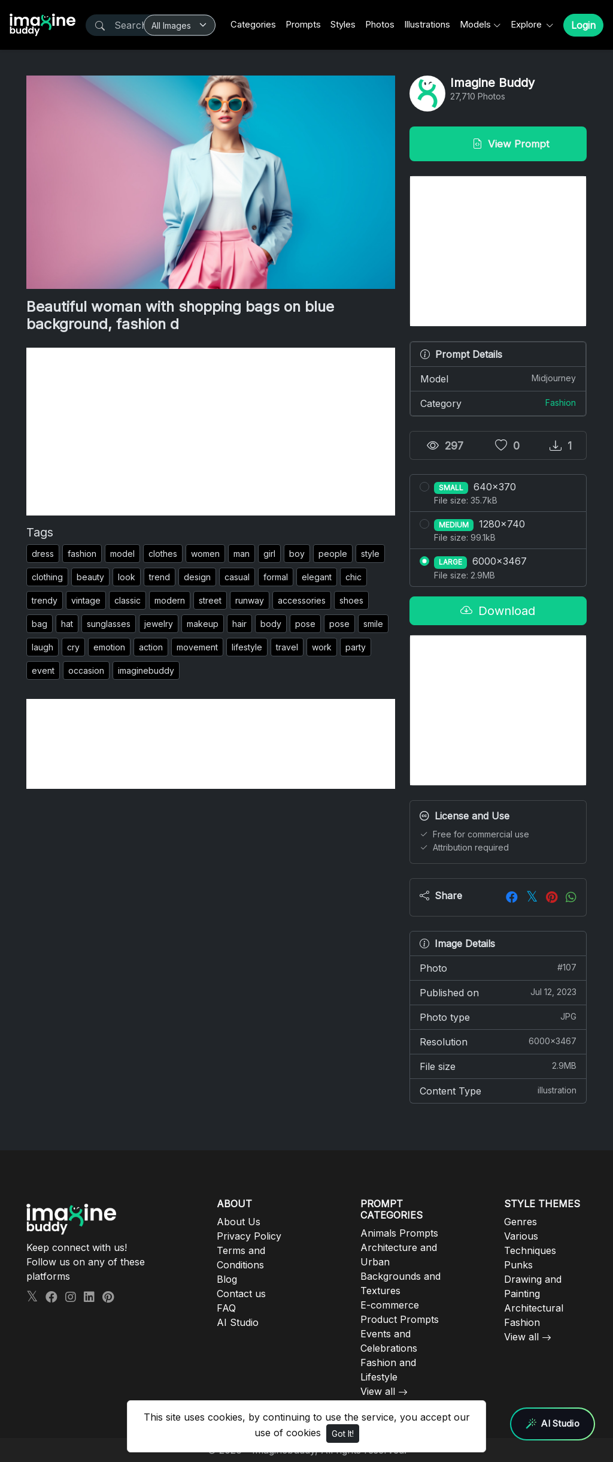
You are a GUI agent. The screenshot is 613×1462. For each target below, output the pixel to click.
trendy (44, 600)
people (332, 553)
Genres (520, 1222)
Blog (227, 1279)
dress (43, 553)
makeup (203, 624)
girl (269, 553)
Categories (253, 24)
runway (249, 600)
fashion (82, 553)
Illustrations (427, 24)
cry (73, 647)
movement (197, 647)
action (151, 647)
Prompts (303, 24)
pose (305, 624)
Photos (379, 24)
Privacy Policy (249, 1236)
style (370, 553)
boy (297, 553)
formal (275, 577)
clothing (47, 577)
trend (159, 577)
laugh (42, 647)
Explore (527, 24)
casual (237, 577)
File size (498, 1065)
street (210, 600)
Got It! (343, 1433)
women (205, 553)
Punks (518, 1265)
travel (287, 647)
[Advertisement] (210, 432)
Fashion (560, 402)
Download (497, 611)
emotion (109, 647)
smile (373, 624)
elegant (317, 577)
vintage (86, 600)
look (126, 577)
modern (169, 600)
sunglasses (109, 624)
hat (67, 624)
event (43, 670)
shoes (351, 600)
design (197, 577)
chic (353, 577)
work (322, 647)
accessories (302, 600)
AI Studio (238, 1322)
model (122, 553)
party (355, 647)
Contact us (241, 1294)
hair (239, 624)
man (241, 553)
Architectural (533, 1308)
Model (498, 378)
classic (127, 600)
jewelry (158, 624)
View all (377, 1391)
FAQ (226, 1308)
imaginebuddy (146, 670)
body (270, 624)
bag (39, 624)
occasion (86, 670)
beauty (90, 577)
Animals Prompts (399, 1233)
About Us (238, 1222)
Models (475, 24)
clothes (162, 553)
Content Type (498, 1090)
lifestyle (247, 647)
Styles (343, 24)
